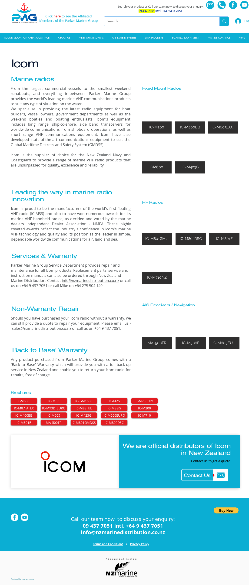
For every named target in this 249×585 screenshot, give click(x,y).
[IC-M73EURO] (144, 401)
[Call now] (221, 5)
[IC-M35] (54, 401)
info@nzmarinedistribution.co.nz (90, 280)
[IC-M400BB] (24, 415)
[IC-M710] (144, 415)
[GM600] (24, 401)
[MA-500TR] (54, 422)
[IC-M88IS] (114, 408)
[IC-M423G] (84, 415)
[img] (157, 115)
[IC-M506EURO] (114, 415)
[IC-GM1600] (84, 401)
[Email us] (210, 5)
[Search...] (158, 21)
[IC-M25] (114, 401)
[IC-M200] (144, 408)
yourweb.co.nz (28, 579)
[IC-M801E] (24, 422)
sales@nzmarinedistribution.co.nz (41, 328)
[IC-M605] (54, 415)
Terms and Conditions (108, 544)
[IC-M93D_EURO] (54, 408)
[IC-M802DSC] (114, 422)
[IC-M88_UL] (84, 408)
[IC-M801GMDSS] (84, 422)
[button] (186, 38)
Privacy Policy (139, 544)
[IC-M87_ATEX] (24, 408)
